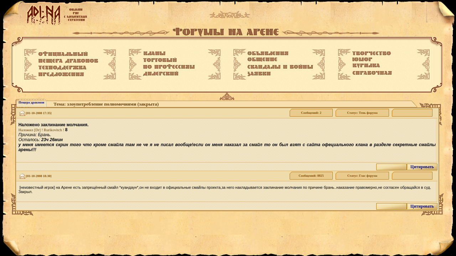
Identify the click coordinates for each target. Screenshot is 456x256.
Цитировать (422, 166)
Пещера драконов (31, 102)
